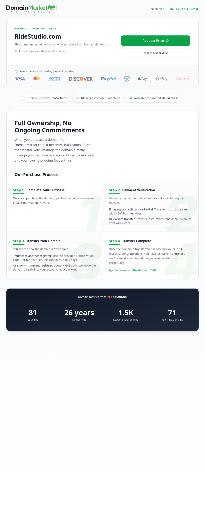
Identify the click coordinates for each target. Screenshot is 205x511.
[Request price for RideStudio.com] (155, 40)
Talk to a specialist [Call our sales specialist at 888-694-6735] (156, 53)
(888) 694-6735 (178, 9)
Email (195, 9)
